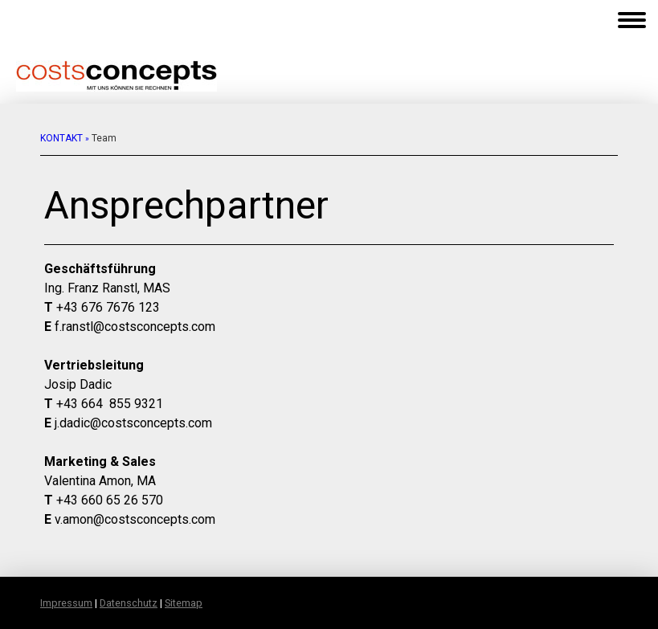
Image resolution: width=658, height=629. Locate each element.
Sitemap (183, 603)
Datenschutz (128, 603)
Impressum (66, 603)
